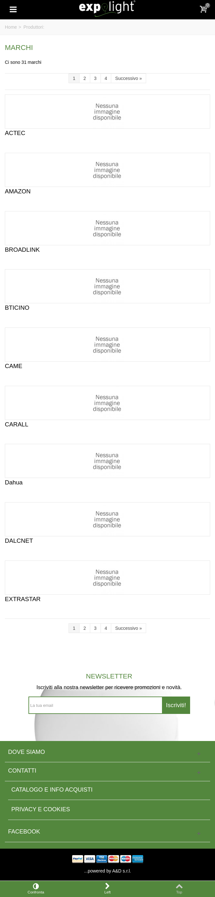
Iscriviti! (176, 705)
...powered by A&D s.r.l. (107, 870)
